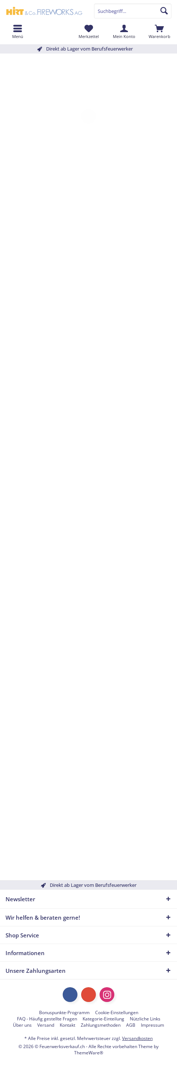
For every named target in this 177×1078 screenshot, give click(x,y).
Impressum (152, 1025)
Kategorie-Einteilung (103, 1019)
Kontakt (67, 1025)
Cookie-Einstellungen (116, 1013)
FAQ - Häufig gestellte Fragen (47, 1019)
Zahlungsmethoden (101, 1025)
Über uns (22, 1025)
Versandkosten (137, 1038)
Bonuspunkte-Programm (64, 1013)
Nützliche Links (145, 1019)
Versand (45, 1025)
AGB (130, 1025)
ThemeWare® (88, 1053)
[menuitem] (159, 31)
